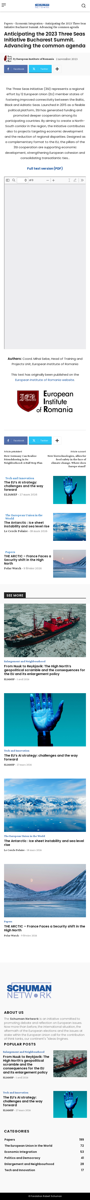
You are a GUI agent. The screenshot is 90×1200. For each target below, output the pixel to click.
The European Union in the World (24, 516)
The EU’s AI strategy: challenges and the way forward (23, 486)
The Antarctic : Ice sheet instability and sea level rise (26, 524)
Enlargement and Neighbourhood (24, 661)
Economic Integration (29, 23)
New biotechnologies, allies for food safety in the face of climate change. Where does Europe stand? (67, 461)
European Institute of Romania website (44, 380)
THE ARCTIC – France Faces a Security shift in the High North (27, 560)
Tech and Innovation (19, 478)
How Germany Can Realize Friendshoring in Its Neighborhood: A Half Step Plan (23, 459)
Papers (8, 23)
